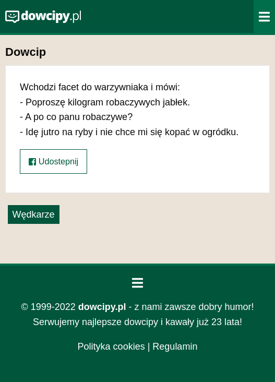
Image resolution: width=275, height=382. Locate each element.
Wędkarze (34, 214)
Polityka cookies (111, 346)
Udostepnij (53, 161)
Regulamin (174, 346)
